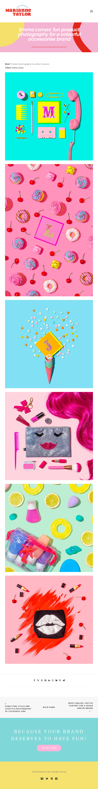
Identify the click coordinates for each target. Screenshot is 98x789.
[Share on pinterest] (45, 680)
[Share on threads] (41, 680)
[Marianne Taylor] (18, 11)
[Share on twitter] (38, 680)
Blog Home (49, 707)
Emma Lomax (18, 68)
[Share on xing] (60, 680)
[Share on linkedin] (49, 680)
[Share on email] (63, 680)
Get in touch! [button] (49, 748)
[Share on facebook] (34, 680)
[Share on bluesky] (56, 680)
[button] (91, 11)
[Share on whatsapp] (52, 680)
